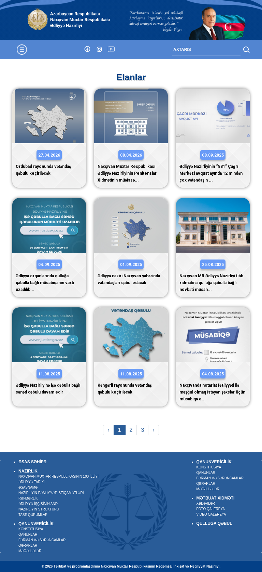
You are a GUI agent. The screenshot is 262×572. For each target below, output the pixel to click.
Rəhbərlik (28, 498)
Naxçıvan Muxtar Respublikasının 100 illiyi (58, 476)
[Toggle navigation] (21, 49)
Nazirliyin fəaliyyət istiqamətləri (51, 492)
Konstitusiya (30, 529)
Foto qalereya (210, 509)
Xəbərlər (205, 503)
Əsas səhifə (32, 462)
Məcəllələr (29, 551)
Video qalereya (211, 514)
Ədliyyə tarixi (31, 481)
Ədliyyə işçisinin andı (38, 503)
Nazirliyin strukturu (38, 509)
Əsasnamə (28, 487)
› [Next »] (153, 430)
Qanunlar (28, 534)
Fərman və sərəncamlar (42, 540)
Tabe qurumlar (32, 514)
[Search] (206, 49)
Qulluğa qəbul (214, 523)
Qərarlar (27, 545)
